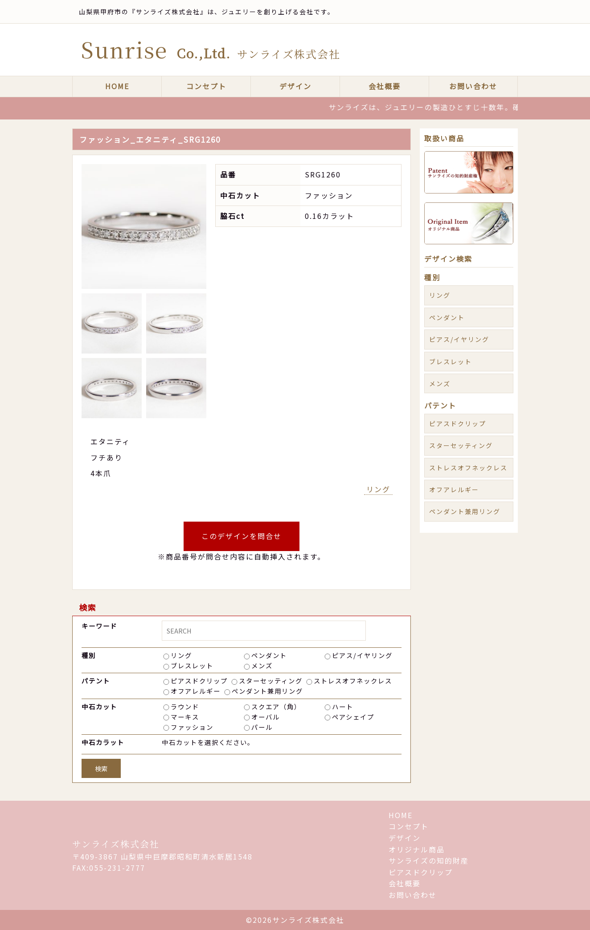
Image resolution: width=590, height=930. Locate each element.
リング (378, 489)
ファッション (192, 727)
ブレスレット (192, 665)
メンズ (262, 665)
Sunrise (210, 49)
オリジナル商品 (417, 849)
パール (262, 727)
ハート (342, 706)
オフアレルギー (196, 690)
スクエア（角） (276, 706)
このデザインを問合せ (241, 536)
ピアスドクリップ (199, 680)
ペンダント (269, 655)
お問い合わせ (473, 86)
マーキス (185, 716)
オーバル (265, 716)
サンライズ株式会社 (116, 843)
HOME (117, 86)
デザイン (295, 86)
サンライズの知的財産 (429, 860)
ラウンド (185, 706)
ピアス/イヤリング (362, 655)
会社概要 (385, 86)
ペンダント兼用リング (267, 690)
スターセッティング (271, 680)
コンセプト (206, 86)
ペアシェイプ (353, 716)
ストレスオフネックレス (353, 680)
